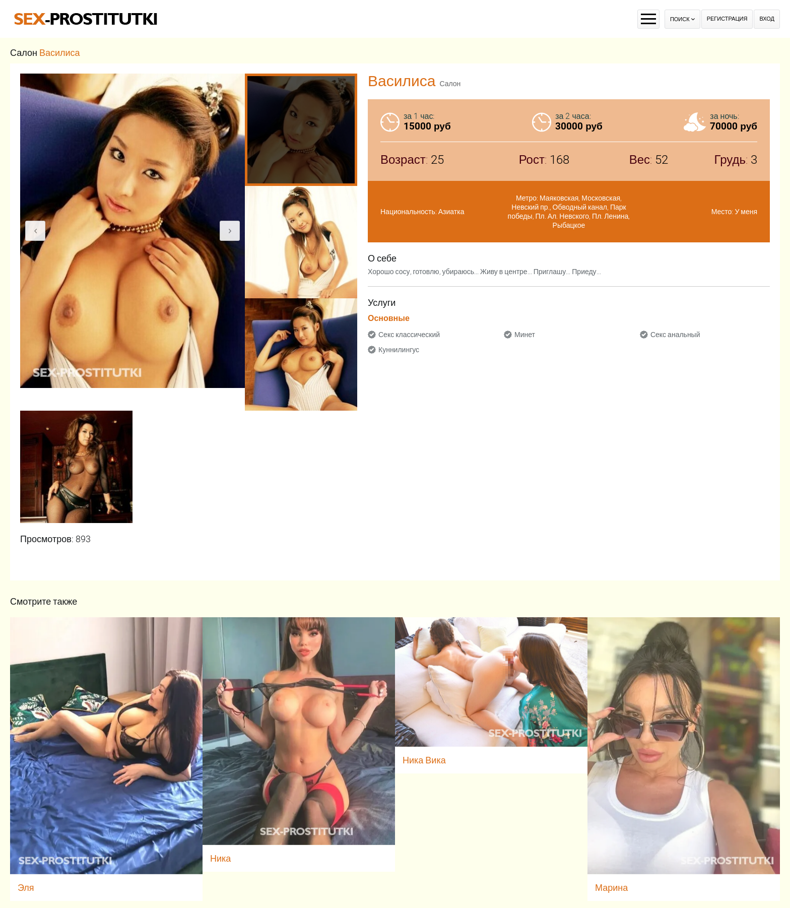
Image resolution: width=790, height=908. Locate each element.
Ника (220, 858)
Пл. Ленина (610, 216)
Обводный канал (580, 207)
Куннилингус (398, 350)
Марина (611, 887)
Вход (766, 19)
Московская (600, 198)
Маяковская (559, 198)
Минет (524, 335)
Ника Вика (424, 760)
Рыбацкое (569, 225)
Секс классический (409, 335)
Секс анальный (675, 335)
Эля (26, 887)
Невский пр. (530, 207)
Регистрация (727, 19)
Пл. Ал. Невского (562, 216)
